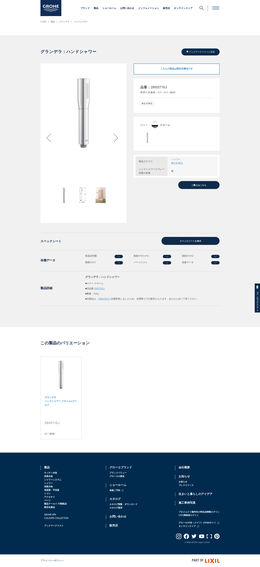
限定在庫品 (177, 163)
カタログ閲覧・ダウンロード (123, 504)
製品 (96, 8)
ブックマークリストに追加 (201, 52)
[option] (83, 113)
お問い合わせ (127, 8)
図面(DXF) (90, 262)
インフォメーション (148, 8)
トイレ (47, 493)
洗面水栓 (48, 487)
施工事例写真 (187, 503)
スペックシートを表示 (190, 241)
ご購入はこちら (198, 185)
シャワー (175, 159)
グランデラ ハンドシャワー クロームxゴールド (61, 401)
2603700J (99, 288)
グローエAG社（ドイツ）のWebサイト (197, 523)
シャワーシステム (52, 480)
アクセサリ (49, 497)
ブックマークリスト (257, 300)
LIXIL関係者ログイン (189, 515)
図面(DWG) (188, 256)
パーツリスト (141, 262)
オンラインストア (183, 8)
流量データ (188, 262)
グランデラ (64, 22)
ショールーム (109, 8)
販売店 (166, 8)
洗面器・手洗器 (51, 490)
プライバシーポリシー (52, 560)
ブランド (85, 8)
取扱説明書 (91, 256)
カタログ (115, 499)
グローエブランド (120, 467)
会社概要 (184, 467)
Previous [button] (58, 200)
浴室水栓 (48, 476)
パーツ (47, 500)
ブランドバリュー (118, 473)
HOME (43, 22)
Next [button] (107, 200)
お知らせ (184, 476)
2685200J (103, 299)
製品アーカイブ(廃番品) (55, 504)
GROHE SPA (50, 515)
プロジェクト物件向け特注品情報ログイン (199, 512)
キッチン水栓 (50, 473)
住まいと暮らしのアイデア (195, 494)
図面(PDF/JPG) (141, 256)
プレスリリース (186, 485)
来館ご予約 (114, 490)
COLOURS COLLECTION (56, 518)
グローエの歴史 (117, 476)
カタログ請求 (115, 508)
